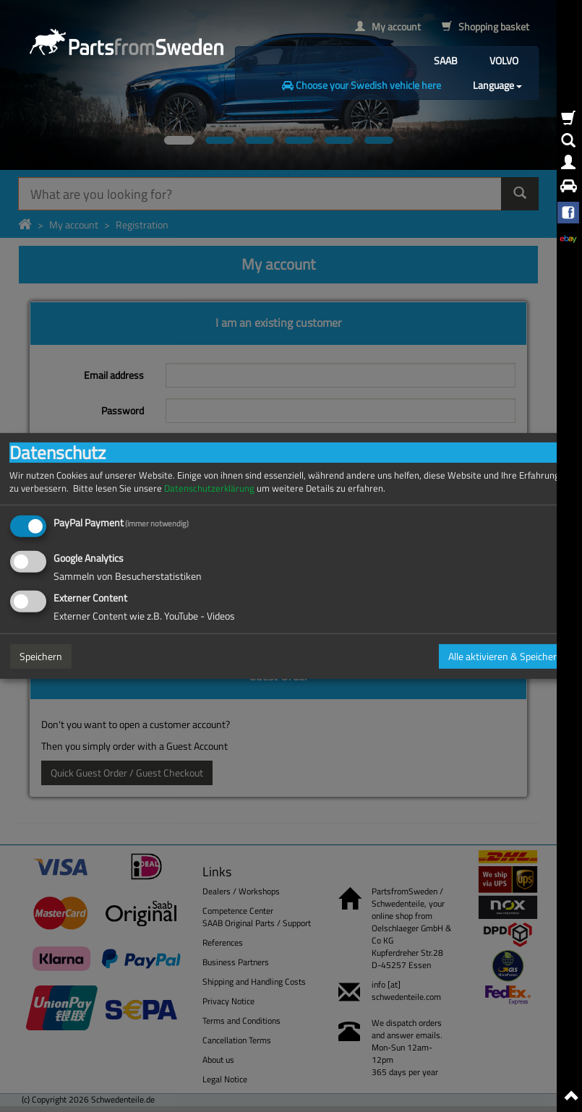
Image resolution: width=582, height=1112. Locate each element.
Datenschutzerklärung (209, 488)
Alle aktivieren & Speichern (505, 656)
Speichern (41, 656)
